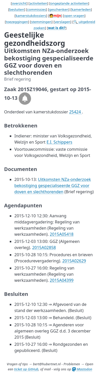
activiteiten (38, 3)
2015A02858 (44, 247)
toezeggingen (17, 21)
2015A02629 (74, 261)
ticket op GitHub (26, 369)
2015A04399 (62, 280)
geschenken (58, 9)
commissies (36, 9)
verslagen (62, 21)
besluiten (16, 9)
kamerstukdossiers (31, 15)
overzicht (19, 3)
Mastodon (82, 369)
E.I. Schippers (59, 142)
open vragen (74, 15)
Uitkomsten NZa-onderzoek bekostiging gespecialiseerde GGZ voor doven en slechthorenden (52, 186)
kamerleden (81, 9)
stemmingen (41, 21)
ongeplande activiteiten (69, 3)
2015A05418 (62, 234)
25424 (75, 112)
